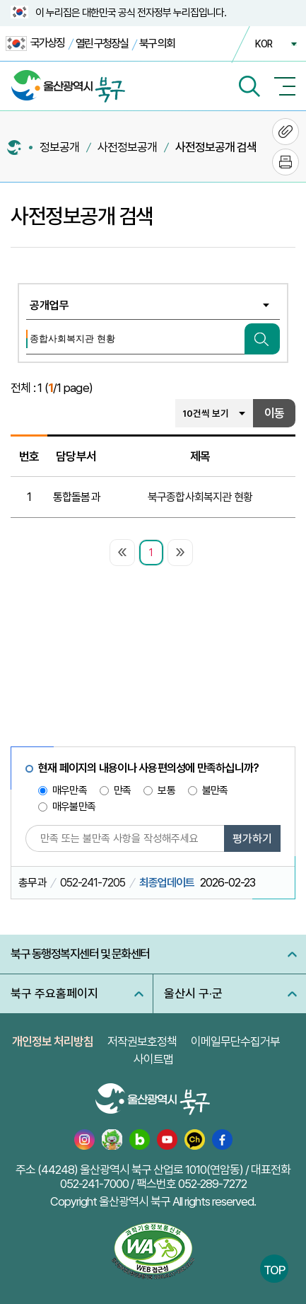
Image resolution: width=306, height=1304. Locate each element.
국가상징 (35, 43)
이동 (274, 413)
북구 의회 (157, 43)
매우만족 (69, 790)
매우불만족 (73, 806)
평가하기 (252, 839)
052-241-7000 (94, 1184)
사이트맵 (153, 1059)
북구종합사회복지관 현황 (200, 497)
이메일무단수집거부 (235, 1041)
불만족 (215, 790)
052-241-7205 (92, 882)
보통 (166, 790)
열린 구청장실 (102, 43)
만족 (122, 790)
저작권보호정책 (142, 1041)
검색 (262, 338)
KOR (263, 44)
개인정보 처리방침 (52, 1041)
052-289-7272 (212, 1184)
